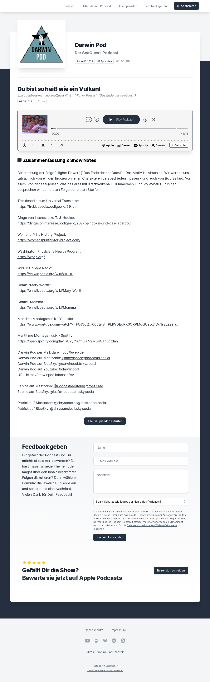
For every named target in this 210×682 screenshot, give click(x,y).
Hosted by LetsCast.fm (105, 666)
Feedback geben (156, 6)
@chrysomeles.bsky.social (70, 409)
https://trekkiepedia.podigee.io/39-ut (46, 207)
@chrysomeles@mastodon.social (80, 403)
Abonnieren (186, 5)
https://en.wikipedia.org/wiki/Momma (46, 307)
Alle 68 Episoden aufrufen (105, 421)
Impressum (118, 630)
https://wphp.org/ (31, 257)
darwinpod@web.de (68, 352)
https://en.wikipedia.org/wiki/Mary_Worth (49, 291)
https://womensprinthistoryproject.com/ (48, 240)
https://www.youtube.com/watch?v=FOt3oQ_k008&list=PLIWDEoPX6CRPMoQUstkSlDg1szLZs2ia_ (97, 324)
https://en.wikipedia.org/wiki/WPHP (45, 274)
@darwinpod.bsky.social (77, 364)
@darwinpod (69, 369)
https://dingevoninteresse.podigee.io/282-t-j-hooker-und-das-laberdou (74, 223)
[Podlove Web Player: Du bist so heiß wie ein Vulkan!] (105, 130)
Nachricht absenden (110, 537)
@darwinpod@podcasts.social (86, 358)
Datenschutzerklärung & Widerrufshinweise (152, 525)
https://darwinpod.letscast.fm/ (50, 375)
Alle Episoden (128, 6)
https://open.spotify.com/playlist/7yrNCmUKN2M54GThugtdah (67, 341)
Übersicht (69, 6)
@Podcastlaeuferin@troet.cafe (78, 386)
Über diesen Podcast (97, 6)
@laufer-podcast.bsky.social (72, 392)
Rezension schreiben (171, 570)
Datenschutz (94, 630)
